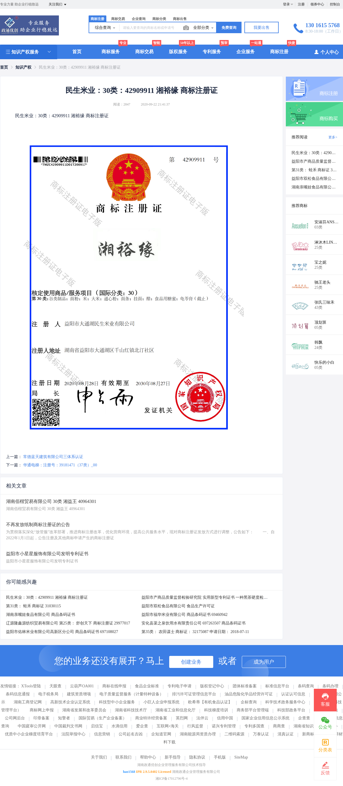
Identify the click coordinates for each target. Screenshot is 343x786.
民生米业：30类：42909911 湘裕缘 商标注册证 (47, 597)
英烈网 (182, 718)
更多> (332, 137)
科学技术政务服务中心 (285, 702)
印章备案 (41, 718)
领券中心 (317, 4)
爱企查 (142, 726)
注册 (301, 4)
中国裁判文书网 (68, 726)
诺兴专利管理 (224, 726)
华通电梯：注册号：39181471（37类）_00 (60, 465)
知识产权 (23, 67)
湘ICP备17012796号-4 (171, 779)
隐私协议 (197, 757)
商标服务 (110, 51)
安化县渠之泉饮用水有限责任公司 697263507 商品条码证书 (193, 623)
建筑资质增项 (79, 694)
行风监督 (195, 726)
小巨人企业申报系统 (161, 702)
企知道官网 (161, 734)
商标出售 (180, 19)
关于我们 (99, 757)
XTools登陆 (31, 686)
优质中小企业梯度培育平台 (29, 734)
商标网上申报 (42, 710)
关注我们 (58, 4)
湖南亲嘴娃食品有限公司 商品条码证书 (40, 614)
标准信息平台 (277, 686)
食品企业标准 (147, 686)
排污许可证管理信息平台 (194, 694)
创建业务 (191, 662)
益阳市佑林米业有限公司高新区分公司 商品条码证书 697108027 (62, 632)
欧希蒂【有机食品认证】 (210, 702)
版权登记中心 (212, 686)
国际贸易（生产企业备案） (103, 718)
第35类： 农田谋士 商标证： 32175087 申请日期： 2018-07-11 (195, 632)
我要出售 (262, 27)
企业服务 (245, 51)
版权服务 (178, 51)
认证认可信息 (293, 694)
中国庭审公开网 (32, 726)
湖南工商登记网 (28, 702)
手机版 (220, 757)
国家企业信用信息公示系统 (266, 718)
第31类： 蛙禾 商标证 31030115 (33, 606)
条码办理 (330, 686)
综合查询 (105, 28)
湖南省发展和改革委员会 (84, 710)
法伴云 (202, 718)
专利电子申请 (179, 686)
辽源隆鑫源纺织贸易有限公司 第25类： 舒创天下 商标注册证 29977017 (68, 623)
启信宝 (97, 726)
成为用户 (264, 662)
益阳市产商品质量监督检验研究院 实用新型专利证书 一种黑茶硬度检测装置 (208, 597)
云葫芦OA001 (82, 686)
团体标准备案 (245, 686)
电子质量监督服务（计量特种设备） (131, 694)
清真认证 (286, 734)
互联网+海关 (168, 726)
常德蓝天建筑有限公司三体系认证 (53, 457)
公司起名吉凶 (131, 734)
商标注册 (97, 19)
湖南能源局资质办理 (198, 734)
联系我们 (123, 757)
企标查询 (249, 702)
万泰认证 (261, 734)
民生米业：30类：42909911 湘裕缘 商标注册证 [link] (80, 67)
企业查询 (138, 19)
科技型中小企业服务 (117, 702)
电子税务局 (48, 694)
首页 (76, 51)
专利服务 (212, 51)
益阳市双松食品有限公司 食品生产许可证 (178, 606)
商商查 (279, 726)
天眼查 (55, 686)
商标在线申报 (114, 686)
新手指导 (173, 757)
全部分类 (203, 28)
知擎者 (64, 718)
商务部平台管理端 (253, 710)
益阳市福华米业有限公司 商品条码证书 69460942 (184, 614)
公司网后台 (15, 718)
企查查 (304, 718)
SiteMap (241, 757)
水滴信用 (119, 726)
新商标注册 (312, 734)
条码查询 (306, 686)
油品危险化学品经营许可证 (249, 694)
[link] (4, 67)
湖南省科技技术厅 (131, 710)
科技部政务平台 (291, 710)
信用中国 (225, 718)
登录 (286, 4)
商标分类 (159, 19)
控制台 (335, 4)
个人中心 (326, 52)
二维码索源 (234, 734)
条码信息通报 (18, 694)
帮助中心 (148, 757)
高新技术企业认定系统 (70, 702)
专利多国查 (254, 726)
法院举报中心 (73, 734)
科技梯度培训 (216, 710)
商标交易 (118, 19)
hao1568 (129, 772)
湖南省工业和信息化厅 (175, 710)
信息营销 (102, 734)
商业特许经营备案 (151, 718)
